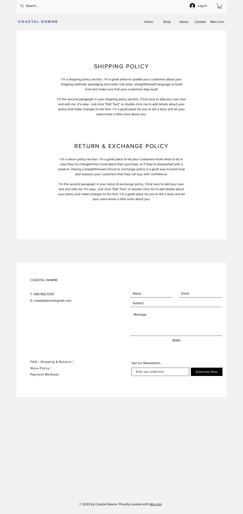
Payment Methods (44, 374)
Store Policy (40, 368)
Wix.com (155, 504)
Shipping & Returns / (56, 361)
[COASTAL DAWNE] (38, 21)
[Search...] (37, 6)
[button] (219, 6)
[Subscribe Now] (206, 372)
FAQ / (35, 361)
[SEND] (176, 340)
